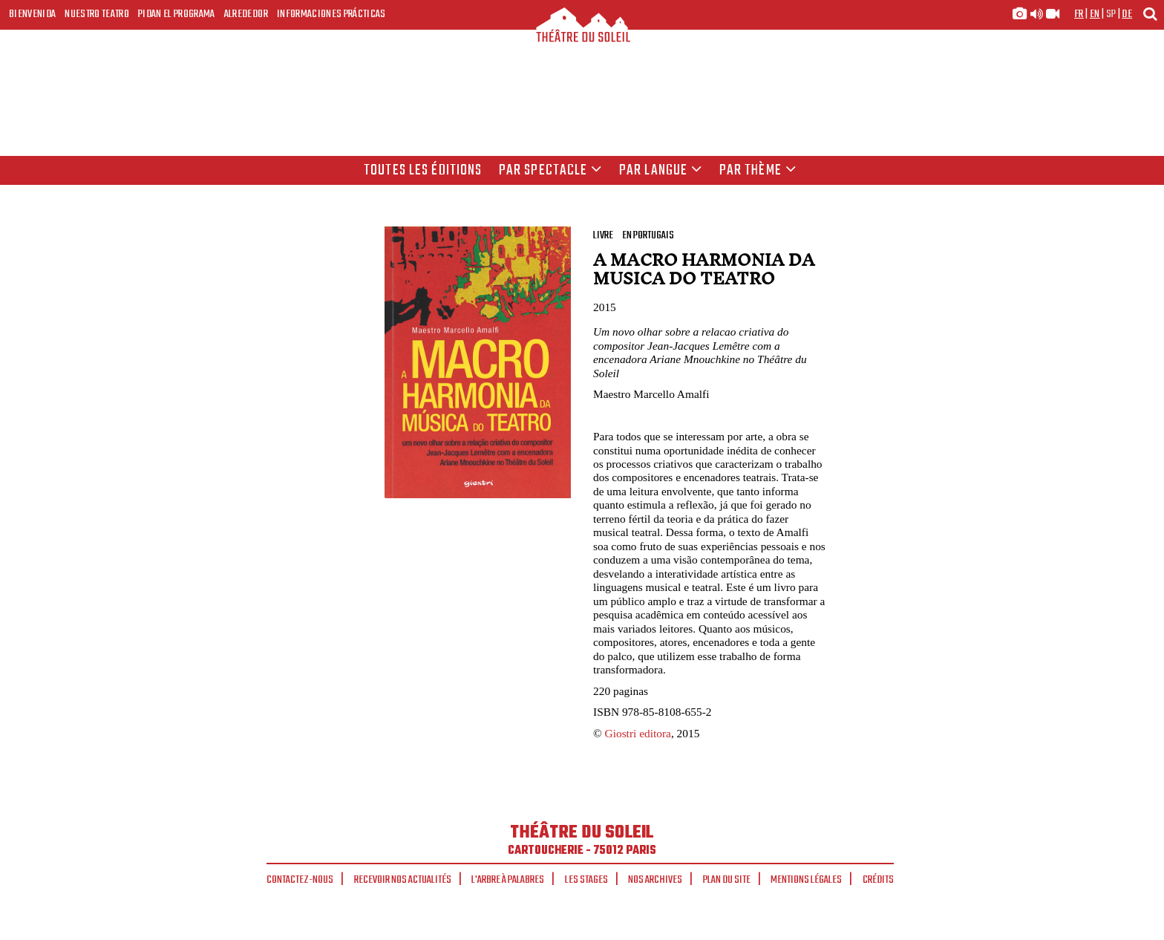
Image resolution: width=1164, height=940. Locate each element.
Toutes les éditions (423, 171)
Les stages (586, 880)
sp (1111, 14)
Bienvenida (32, 14)
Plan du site (727, 880)
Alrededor (246, 14)
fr (1079, 14)
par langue (660, 171)
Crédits (878, 880)
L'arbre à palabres (507, 880)
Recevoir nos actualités (402, 880)
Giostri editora (638, 733)
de (1127, 14)
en (1095, 14)
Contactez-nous (300, 880)
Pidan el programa (176, 14)
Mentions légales (806, 880)
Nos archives (655, 880)
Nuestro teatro (97, 14)
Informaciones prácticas (331, 14)
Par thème (758, 171)
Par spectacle (551, 171)
